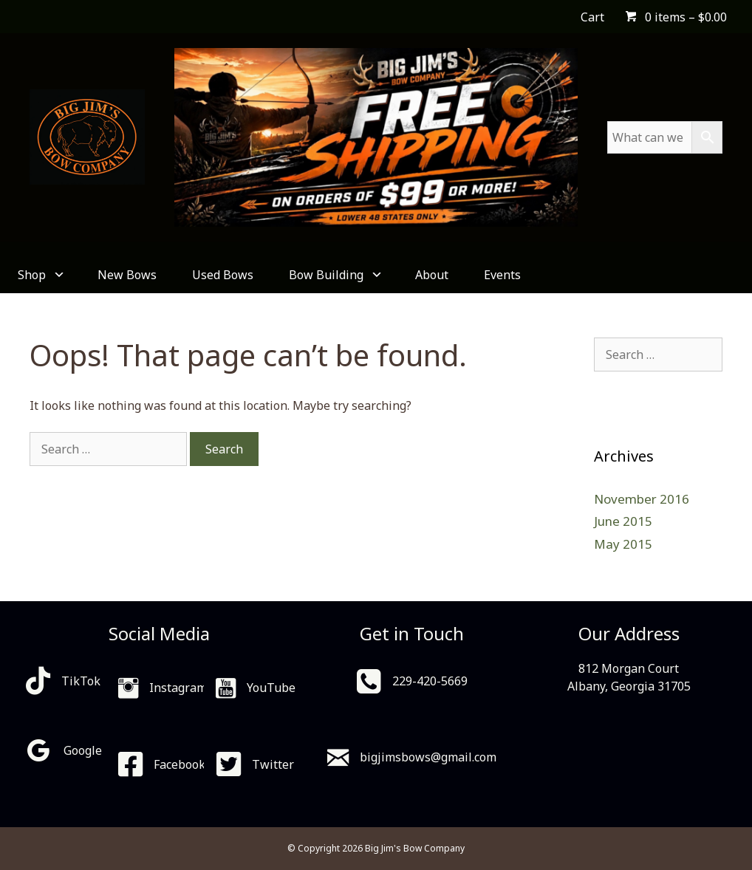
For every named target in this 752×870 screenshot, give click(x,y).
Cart (592, 17)
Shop (40, 274)
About (431, 275)
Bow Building (334, 274)
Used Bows (222, 275)
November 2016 (641, 498)
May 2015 (623, 543)
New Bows (127, 275)
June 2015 (623, 521)
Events (502, 275)
